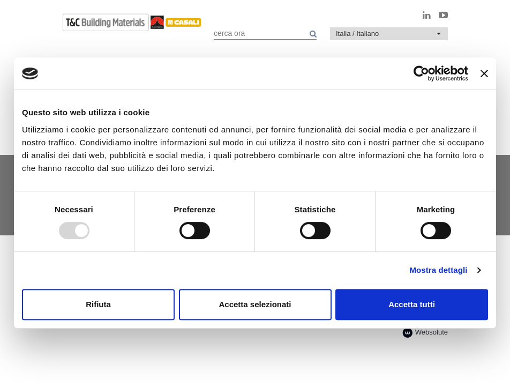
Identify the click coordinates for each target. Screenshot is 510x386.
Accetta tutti (411, 304)
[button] (389, 33)
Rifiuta (98, 304)
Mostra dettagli (438, 269)
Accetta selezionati (255, 304)
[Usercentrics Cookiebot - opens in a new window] (421, 73)
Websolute (425, 333)
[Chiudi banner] (484, 73)
